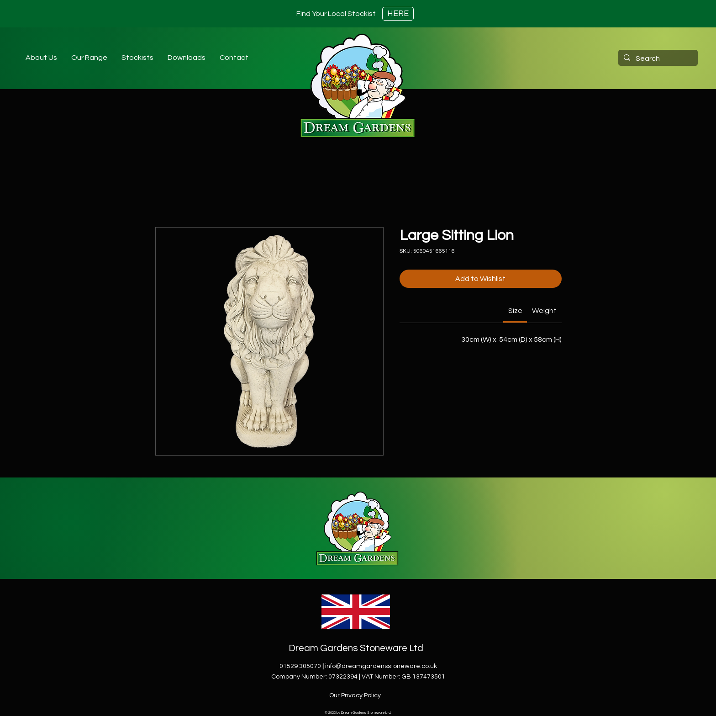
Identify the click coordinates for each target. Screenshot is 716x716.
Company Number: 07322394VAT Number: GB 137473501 (358, 677)
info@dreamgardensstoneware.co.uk (381, 666)
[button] (137, 57)
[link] (515, 310)
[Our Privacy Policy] (355, 695)
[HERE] (398, 14)
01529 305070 (300, 666)
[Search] (657, 58)
